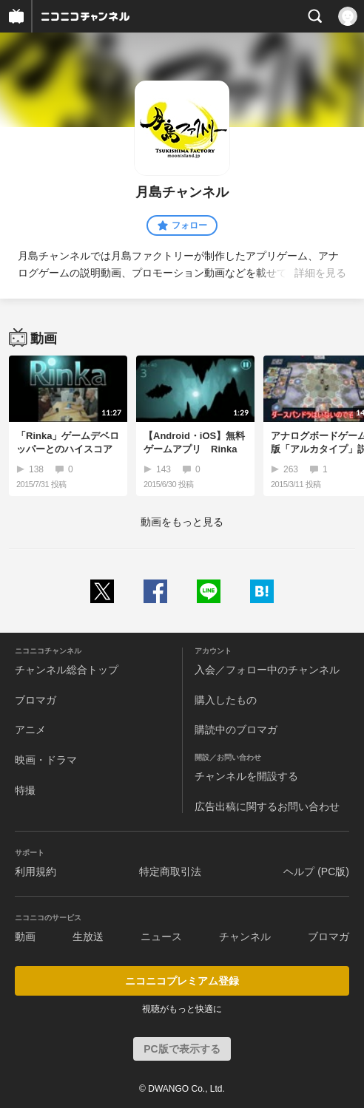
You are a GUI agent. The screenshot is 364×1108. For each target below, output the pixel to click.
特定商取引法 (170, 871)
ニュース (161, 936)
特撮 (25, 790)
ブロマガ (35, 700)
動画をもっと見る (182, 522)
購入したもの (226, 700)
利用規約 (35, 871)
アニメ (30, 729)
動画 (25, 936)
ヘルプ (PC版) (316, 871)
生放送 (88, 936)
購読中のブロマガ (236, 729)
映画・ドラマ (46, 760)
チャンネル (245, 936)
